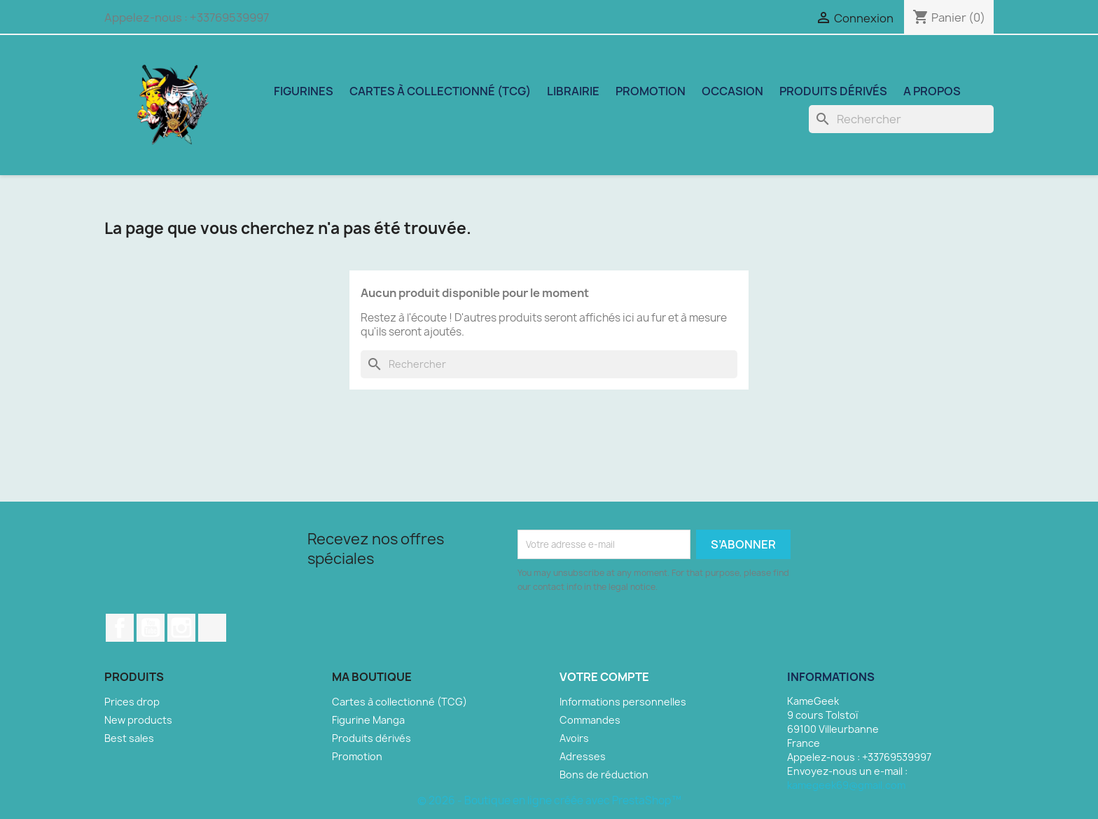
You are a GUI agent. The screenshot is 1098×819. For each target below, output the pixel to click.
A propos (932, 91)
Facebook (120, 628)
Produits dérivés (833, 91)
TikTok (212, 628)
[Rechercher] (901, 119)
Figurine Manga (368, 720)
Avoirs (574, 738)
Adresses (583, 756)
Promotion (651, 91)
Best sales (129, 738)
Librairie (573, 91)
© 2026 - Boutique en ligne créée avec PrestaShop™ (549, 800)
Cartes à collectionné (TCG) (440, 91)
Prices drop (132, 701)
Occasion (732, 91)
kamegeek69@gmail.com (846, 785)
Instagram (181, 628)
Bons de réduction (604, 774)
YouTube (151, 628)
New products (138, 720)
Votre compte (604, 676)
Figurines (303, 91)
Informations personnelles (623, 701)
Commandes (590, 720)
